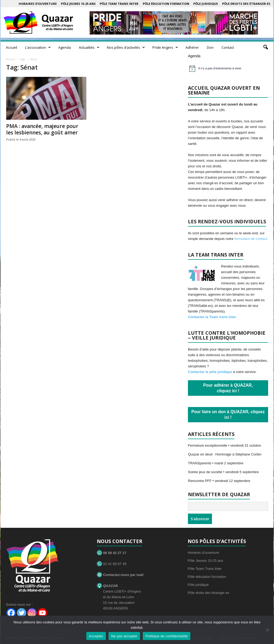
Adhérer (192, 47)
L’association (38, 47)
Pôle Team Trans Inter (119, 4)
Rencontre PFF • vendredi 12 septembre (219, 481)
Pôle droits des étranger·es (246, 4)
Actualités (89, 47)
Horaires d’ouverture (38, 4)
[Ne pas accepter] (267, 629)
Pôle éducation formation (166, 4)
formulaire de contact (250, 239)
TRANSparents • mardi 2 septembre (216, 463)
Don (210, 47)
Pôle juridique (205, 4)
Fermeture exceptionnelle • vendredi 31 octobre (224, 445)
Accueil (11, 47)
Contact (228, 47)
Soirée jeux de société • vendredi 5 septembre (223, 472)
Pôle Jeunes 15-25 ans (78, 4)
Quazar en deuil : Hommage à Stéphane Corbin (224, 454)
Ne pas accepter (124, 636)
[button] (265, 47)
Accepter (96, 636)
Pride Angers (165, 47)
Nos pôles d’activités (126, 47)
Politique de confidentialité (166, 636)
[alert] (228, 68)
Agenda (64, 47)
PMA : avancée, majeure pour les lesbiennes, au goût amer (42, 129)
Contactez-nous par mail (120, 575)
